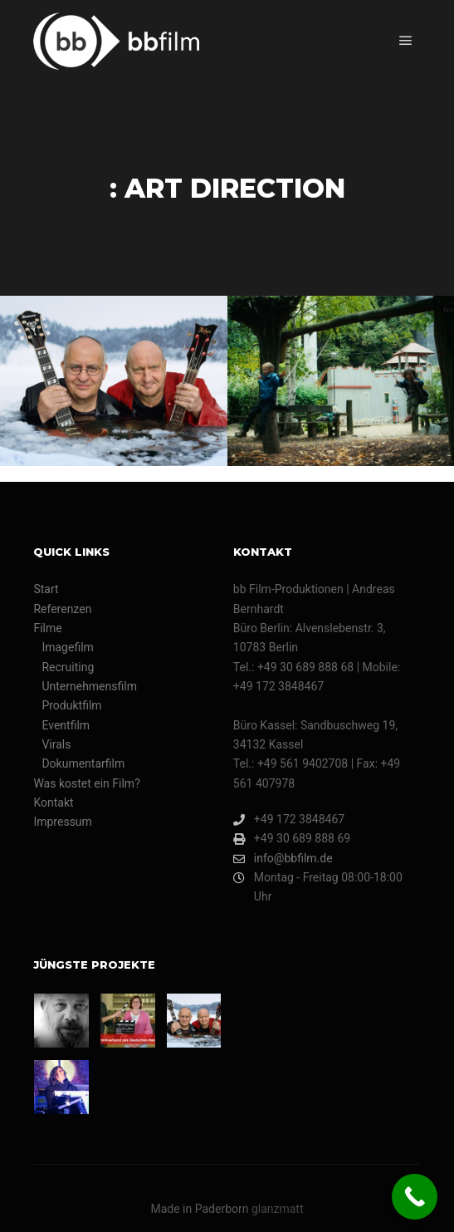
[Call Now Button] (414, 1197)
